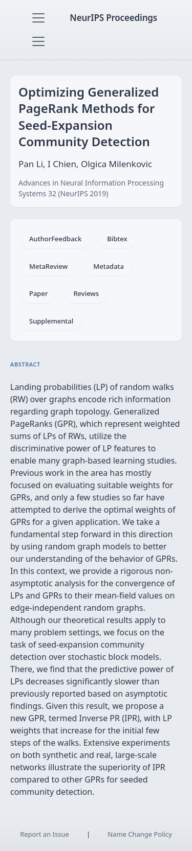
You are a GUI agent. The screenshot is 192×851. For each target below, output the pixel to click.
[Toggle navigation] (38, 18)
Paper (38, 293)
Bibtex (117, 238)
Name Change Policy (140, 834)
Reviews (86, 293)
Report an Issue (44, 834)
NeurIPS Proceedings (113, 18)
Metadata (108, 266)
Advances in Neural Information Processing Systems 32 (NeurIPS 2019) (91, 188)
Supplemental (51, 321)
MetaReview (48, 266)
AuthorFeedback (55, 238)
